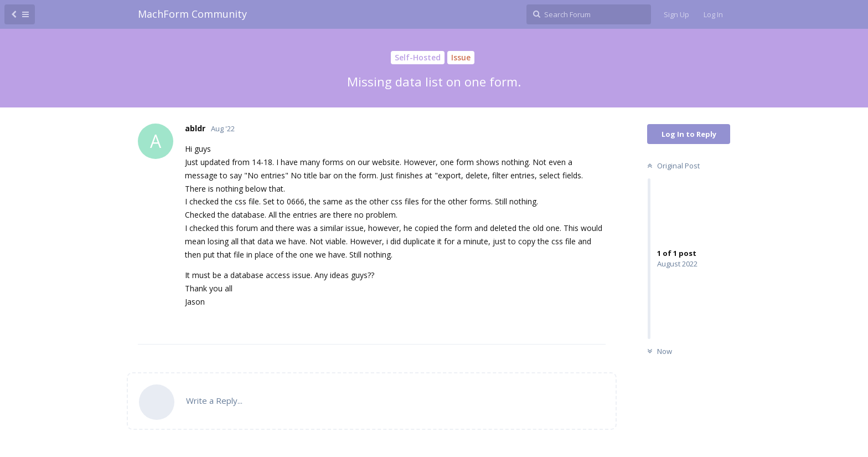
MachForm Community (192, 13)
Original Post (672, 166)
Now (658, 351)
